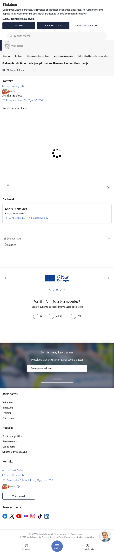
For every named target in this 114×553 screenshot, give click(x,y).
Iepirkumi (7, 407)
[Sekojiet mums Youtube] (18, 516)
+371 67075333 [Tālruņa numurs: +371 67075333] (15, 469)
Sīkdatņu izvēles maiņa (14, 451)
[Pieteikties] (57, 379)
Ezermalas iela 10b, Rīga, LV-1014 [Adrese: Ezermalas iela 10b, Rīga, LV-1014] (24, 100)
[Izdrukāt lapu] (57, 238)
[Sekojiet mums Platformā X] (11, 516)
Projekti (6, 412)
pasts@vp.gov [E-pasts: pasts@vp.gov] (40, 217)
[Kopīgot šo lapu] (57, 245)
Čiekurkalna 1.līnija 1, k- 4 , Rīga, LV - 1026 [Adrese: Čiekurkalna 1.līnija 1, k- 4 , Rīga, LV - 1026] (30, 480)
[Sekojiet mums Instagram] (32, 516)
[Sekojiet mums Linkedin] (46, 516)
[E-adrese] (8, 91)
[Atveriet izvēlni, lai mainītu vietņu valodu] (26, 547)
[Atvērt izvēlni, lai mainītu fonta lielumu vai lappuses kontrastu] (87, 547)
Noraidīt (18, 25)
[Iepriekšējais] (5, 278)
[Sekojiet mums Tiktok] (39, 516)
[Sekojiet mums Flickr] (25, 516)
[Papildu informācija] (18, 486)
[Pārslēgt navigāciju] (57, 546)
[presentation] (57, 331)
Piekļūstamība (10, 441)
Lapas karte (8, 446)
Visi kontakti (18, 496)
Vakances (7, 402)
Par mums (8, 418)
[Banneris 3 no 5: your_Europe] (57, 278)
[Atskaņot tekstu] (15, 70)
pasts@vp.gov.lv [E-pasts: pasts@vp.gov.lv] (15, 86)
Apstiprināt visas (53, 25)
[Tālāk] (108, 278)
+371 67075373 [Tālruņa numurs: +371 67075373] (17, 217)
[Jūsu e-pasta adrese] (57, 368)
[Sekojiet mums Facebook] (4, 516)
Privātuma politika (12, 436)
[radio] (37, 316)
